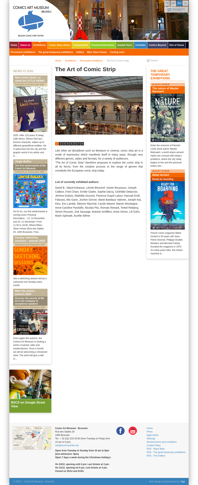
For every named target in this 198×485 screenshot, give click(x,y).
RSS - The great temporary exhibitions (166, 452)
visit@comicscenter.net (67, 445)
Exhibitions (39, 45)
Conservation (80, 45)
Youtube (132, 431)
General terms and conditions (162, 442)
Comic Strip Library (59, 45)
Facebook (120, 431)
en (179, 3)
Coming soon (117, 52)
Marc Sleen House (97, 52)
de (185, 3)
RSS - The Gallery (156, 455)
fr (167, 3)
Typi (183, 481)
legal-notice (152, 435)
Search (154, 60)
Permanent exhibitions (23, 52)
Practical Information (102, 45)
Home (14, 45)
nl (173, 3)
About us (25, 45)
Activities (140, 45)
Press (150, 431)
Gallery (80, 52)
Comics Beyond (157, 45)
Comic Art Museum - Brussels (39, 20)
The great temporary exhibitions (55, 52)
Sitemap (151, 438)
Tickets (176, 9)
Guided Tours (124, 45)
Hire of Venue (176, 45)
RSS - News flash (156, 449)
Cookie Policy (154, 445)
